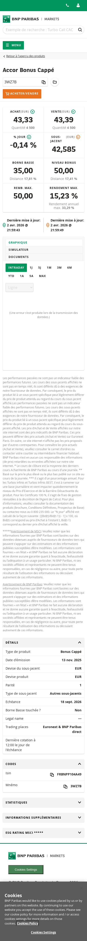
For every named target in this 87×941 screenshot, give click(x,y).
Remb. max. (23, 188)
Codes (43, 764)
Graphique (18, 242)
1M (49, 268)
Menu (13, 45)
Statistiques (43, 802)
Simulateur (19, 250)
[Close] (81, 891)
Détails (43, 643)
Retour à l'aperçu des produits (25, 56)
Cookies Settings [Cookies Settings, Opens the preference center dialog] (43, 935)
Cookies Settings (26, 869)
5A (31, 276)
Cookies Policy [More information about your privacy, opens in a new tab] (27, 926)
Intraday (16, 268)
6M (69, 268)
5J (39, 268)
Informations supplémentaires (43, 818)
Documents (19, 257)
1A (22, 276)
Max (42, 276)
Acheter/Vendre (22, 94)
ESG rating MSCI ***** (43, 833)
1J (31, 268)
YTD (11, 276)
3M (59, 268)
